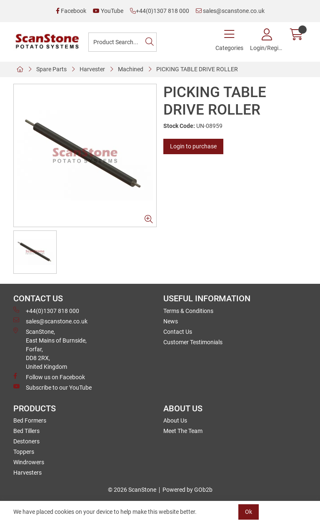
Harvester (92, 69)
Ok (248, 511)
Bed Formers (29, 420)
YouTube (108, 11)
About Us (175, 420)
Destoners (26, 441)
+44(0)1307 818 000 (159, 11)
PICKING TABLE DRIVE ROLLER (197, 69)
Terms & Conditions (188, 311)
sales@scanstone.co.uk (230, 11)
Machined (130, 69)
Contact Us (177, 331)
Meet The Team (182, 431)
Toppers (23, 451)
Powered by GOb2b (187, 489)
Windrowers (28, 462)
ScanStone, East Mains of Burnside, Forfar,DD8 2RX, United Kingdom (50, 349)
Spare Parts (51, 69)
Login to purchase (193, 146)
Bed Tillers (26, 431)
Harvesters (27, 472)
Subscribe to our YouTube (52, 387)
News (170, 321)
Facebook (71, 11)
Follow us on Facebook (49, 376)
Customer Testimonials (192, 342)
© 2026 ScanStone (132, 489)
